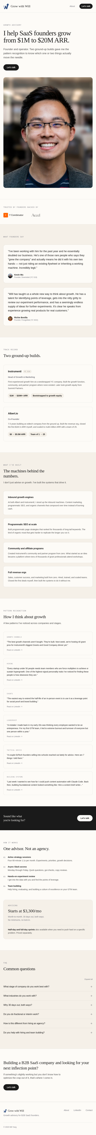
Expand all (89, 979)
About (72, 6)
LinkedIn (77, 1110)
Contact (89, 1110)
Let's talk (86, 6)
